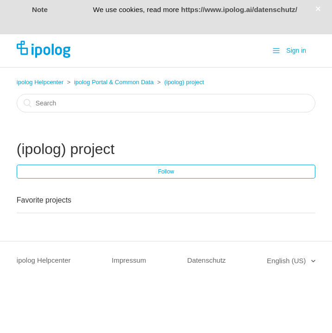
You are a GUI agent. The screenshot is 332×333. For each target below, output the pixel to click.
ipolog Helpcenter (40, 82)
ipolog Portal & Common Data (114, 82)
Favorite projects (44, 200)
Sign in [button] (296, 50)
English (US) (287, 261)
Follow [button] (166, 171)
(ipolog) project (184, 82)
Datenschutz (206, 260)
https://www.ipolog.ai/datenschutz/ (239, 9)
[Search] (166, 103)
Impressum (129, 260)
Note (40, 9)
